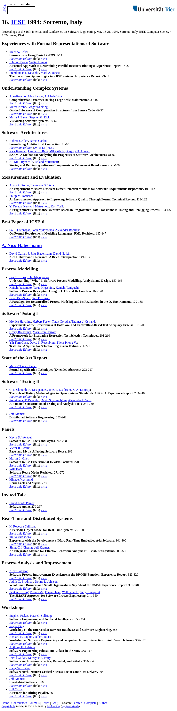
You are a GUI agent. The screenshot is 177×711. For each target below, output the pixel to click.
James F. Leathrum (59, 389)
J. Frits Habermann (40, 253)
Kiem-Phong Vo (67, 342)
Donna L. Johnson (46, 581)
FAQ (55, 703)
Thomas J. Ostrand (83, 321)
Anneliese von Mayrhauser (26, 96)
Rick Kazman (18, 151)
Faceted (77, 703)
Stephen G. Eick (39, 117)
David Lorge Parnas (21, 503)
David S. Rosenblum (43, 342)
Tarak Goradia (61, 321)
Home (5, 703)
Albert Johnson (18, 571)
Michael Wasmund (21, 479)
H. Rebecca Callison (22, 526)
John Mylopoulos (43, 230)
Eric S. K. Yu (17, 277)
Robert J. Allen (18, 140)
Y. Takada (15, 206)
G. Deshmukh (18, 389)
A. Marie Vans (53, 96)
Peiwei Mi (36, 592)
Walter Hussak (38, 62)
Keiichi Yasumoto (20, 287)
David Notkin (61, 253)
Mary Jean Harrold (44, 332)
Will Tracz (15, 469)
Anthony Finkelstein (22, 647)
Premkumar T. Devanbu (24, 72)
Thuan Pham (52, 592)
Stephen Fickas (18, 615)
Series (45, 703)
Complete (90, 703)
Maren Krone (17, 107)
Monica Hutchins (20, 321)
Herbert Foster (42, 321)
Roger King (16, 626)
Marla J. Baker (18, 117)
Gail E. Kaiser (41, 298)
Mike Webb (56, 151)
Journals (34, 703)
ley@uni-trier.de (70, 706)
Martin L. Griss (19, 458)
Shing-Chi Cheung (21, 547)
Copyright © (8, 706)
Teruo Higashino (43, 287)
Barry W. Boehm (19, 668)
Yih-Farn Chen (18, 342)
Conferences (19, 703)
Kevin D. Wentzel (20, 437)
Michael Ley (53, 706)
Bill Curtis (15, 689)
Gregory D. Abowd (78, 151)
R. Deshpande (37, 389)
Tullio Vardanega (20, 537)
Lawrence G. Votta (42, 185)
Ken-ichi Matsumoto (36, 206)
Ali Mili (14, 161)
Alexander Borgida (67, 230)
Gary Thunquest (90, 592)
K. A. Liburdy (81, 389)
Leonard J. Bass (38, 151)
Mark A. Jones (50, 72)
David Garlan (38, 140)
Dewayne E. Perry (39, 657)
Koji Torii (57, 206)
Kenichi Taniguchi (67, 287)
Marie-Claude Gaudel (22, 366)
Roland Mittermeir (46, 161)
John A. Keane (18, 62)
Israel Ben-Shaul (19, 298)
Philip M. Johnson (20, 196)
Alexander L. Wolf (80, 400)
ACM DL (40, 147)
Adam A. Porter (19, 185)
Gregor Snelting (38, 107)
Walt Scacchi (70, 592)
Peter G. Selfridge (41, 615)
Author (103, 703)
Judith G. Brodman (21, 581)
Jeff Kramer (16, 413)
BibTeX (44, 59)
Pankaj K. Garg (19, 592)
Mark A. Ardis (18, 51)
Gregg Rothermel (20, 332)
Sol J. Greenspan (19, 230)
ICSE (18, 22)
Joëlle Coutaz (41, 636)
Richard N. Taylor (20, 636)
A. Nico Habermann (22, 245)
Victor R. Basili (19, 448)
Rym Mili (27, 161)
